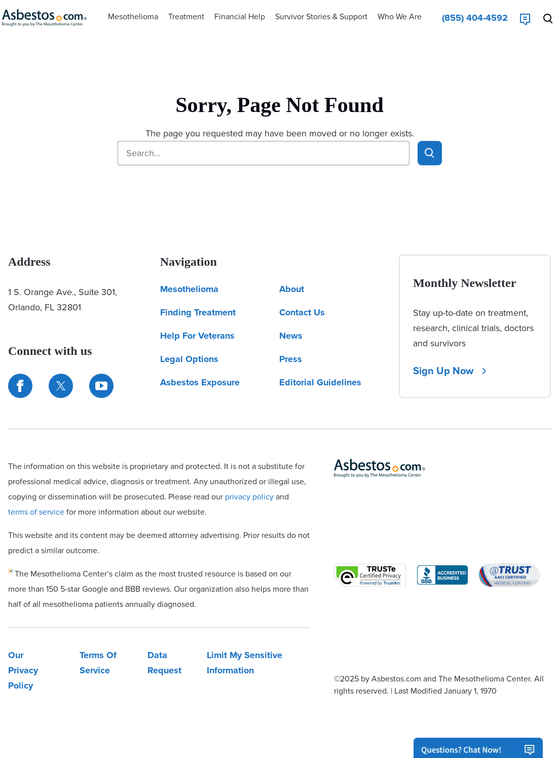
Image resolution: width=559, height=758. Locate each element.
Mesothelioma (189, 289)
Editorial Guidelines (320, 382)
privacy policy (249, 496)
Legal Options (189, 359)
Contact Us (302, 312)
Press (290, 359)
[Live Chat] (525, 18)
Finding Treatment (198, 312)
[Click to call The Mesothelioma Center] (475, 17)
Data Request (164, 662)
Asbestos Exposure (200, 382)
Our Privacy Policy (23, 670)
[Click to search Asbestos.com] (430, 153)
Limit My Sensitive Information (244, 662)
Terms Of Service (98, 662)
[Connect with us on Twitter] (61, 386)
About (291, 289)
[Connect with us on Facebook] (20, 386)
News (291, 335)
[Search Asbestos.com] (549, 18)
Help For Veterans (197, 335)
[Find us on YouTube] (101, 386)
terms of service (36, 512)
